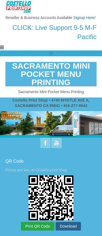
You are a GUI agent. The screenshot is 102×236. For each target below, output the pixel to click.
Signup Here (84, 17)
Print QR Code (37, 226)
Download (68, 226)
